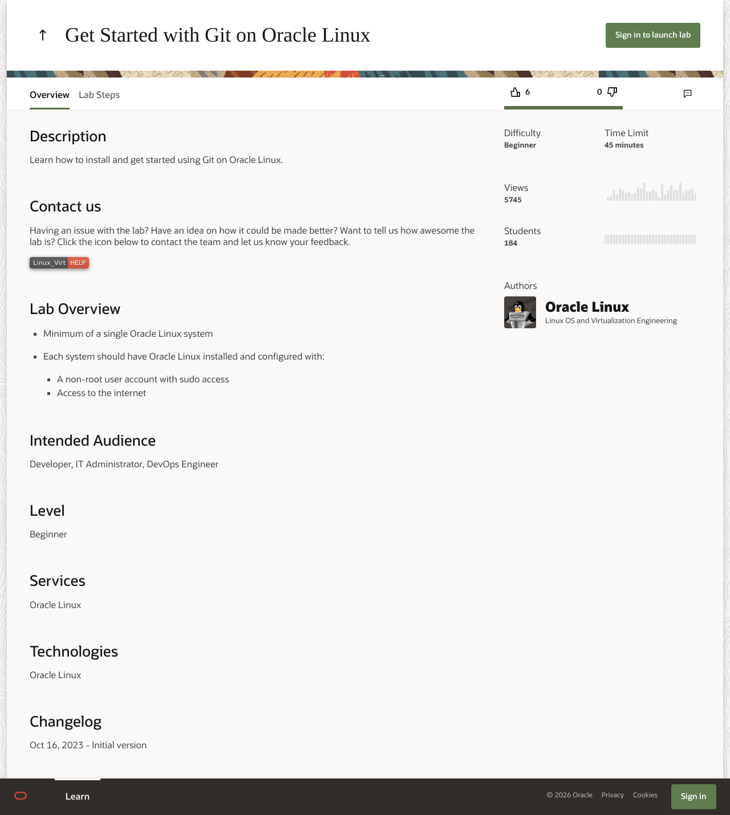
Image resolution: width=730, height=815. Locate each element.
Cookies (645, 795)
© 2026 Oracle (570, 795)
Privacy (613, 795)
